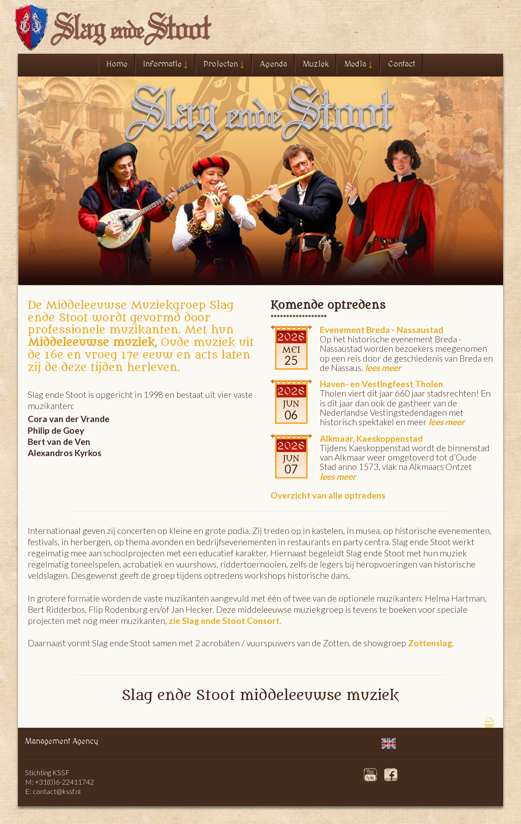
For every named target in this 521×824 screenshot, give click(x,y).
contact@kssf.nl (56, 791)
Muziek (316, 64)
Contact (401, 64)
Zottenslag (429, 643)
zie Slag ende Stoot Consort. (225, 620)
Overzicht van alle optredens (328, 495)
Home (116, 64)
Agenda (273, 64)
